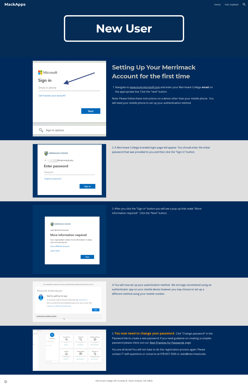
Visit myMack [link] (232, 4)
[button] (244, 4)
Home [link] (217, 4)
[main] (124, 28)
